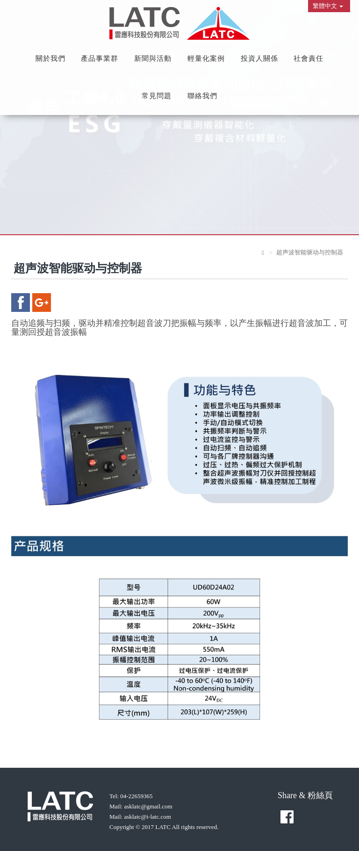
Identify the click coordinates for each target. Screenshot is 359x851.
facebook (20, 302)
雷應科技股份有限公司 (179, 23)
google (41, 302)
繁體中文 (328, 5)
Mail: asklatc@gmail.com (140, 806)
